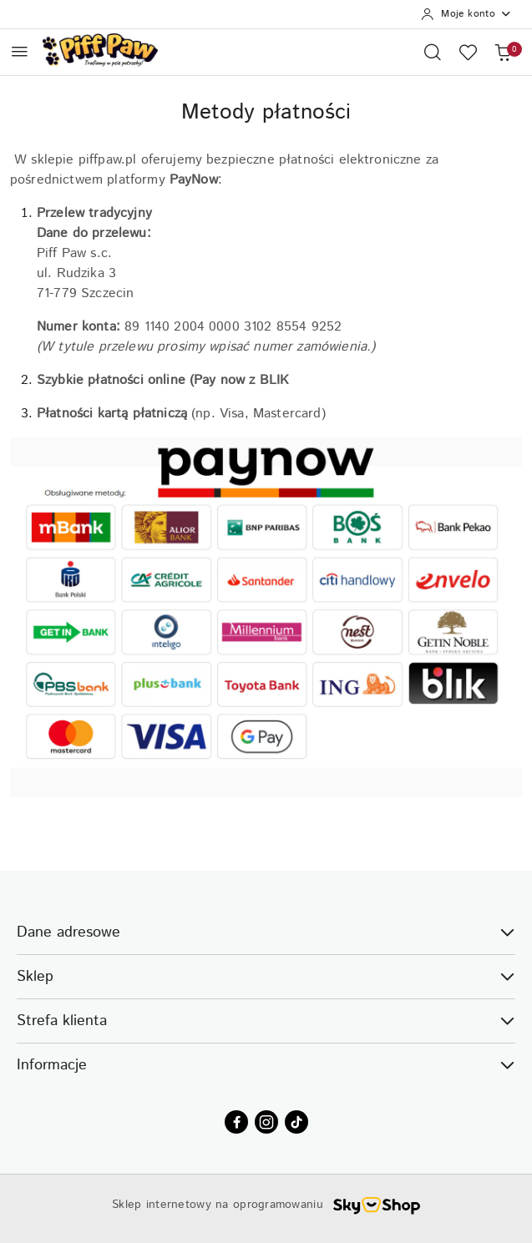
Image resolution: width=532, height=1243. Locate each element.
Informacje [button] (266, 1065)
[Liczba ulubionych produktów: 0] (468, 52)
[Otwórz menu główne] (19, 51)
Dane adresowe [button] (266, 932)
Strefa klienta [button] (266, 1021)
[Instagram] (266, 1122)
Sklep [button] (266, 977)
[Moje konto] (466, 14)
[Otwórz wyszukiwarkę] (432, 52)
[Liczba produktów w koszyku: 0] (503, 52)
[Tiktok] (296, 1122)
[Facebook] (236, 1122)
